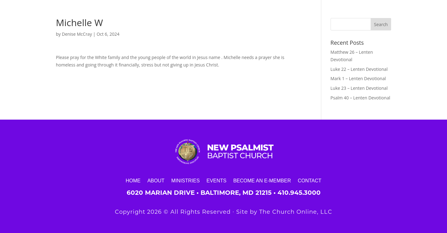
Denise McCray (77, 34)
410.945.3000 (299, 192)
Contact (309, 180)
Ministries (185, 180)
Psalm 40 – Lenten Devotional (360, 98)
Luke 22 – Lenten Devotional (359, 69)
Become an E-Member (262, 180)
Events (216, 180)
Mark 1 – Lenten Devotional (358, 78)
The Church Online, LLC (295, 211)
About (156, 180)
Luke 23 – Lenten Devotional (359, 88)
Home (133, 180)
